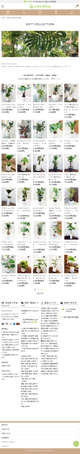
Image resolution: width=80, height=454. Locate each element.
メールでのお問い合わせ (68, 310)
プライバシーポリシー (9, 442)
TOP (3, 18)
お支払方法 (5, 429)
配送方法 (5, 425)
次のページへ (55, 79)
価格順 (47, 75)
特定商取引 (5, 438)
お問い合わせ (6, 433)
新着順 (54, 75)
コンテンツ (5, 446)
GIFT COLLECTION (14, 18)
